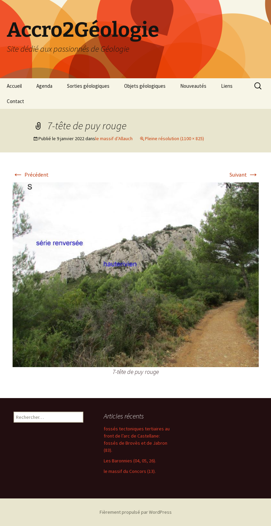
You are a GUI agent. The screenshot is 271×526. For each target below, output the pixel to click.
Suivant (244, 174)
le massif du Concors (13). (130, 471)
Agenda (44, 86)
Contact (15, 101)
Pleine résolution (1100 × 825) (174, 138)
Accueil (14, 86)
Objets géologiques (145, 86)
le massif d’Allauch (114, 138)
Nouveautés (193, 86)
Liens (227, 86)
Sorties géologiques (88, 86)
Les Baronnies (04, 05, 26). (130, 461)
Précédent (31, 174)
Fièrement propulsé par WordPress (136, 512)
